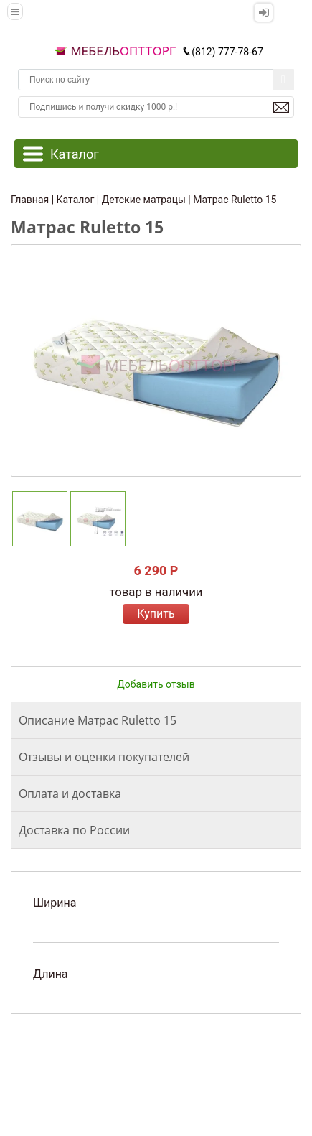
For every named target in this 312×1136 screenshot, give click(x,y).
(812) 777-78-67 (222, 51)
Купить (155, 613)
